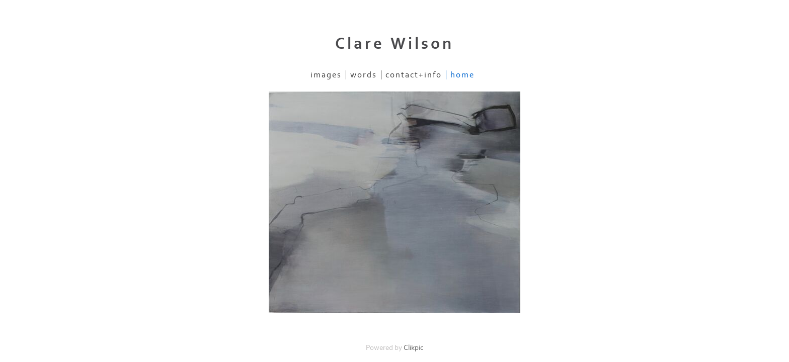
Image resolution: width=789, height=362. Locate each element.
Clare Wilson (394, 43)
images (326, 74)
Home (462, 74)
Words (363, 74)
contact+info (413, 74)
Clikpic (414, 347)
